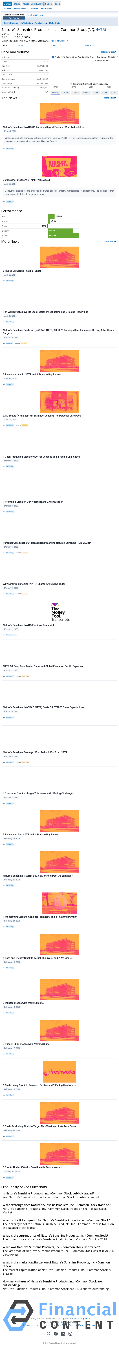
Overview (7, 8)
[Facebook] (56, 1333)
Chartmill (9, 343)
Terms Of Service (87, 1325)
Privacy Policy (68, 1325)
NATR (100, 29)
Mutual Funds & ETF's (33, 3)
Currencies (33, 8)
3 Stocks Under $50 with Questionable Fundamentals (32, 1167)
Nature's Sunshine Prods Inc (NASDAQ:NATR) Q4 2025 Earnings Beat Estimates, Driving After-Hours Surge (58, 332)
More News (109, 97)
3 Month (86, 92)
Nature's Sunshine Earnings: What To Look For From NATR (35, 752)
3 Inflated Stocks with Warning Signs (23, 1002)
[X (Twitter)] (48, 1333)
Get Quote (14, 18)
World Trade (25, 676)
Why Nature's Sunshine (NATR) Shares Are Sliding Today (34, 583)
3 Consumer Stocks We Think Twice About (26, 179)
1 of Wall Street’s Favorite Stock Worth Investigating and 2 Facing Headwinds (45, 311)
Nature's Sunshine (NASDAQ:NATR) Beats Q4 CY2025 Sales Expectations (43, 707)
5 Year (113, 92)
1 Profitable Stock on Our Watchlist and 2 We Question (33, 501)
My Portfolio (54, 23)
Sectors (48, 3)
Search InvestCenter (34, 15)
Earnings (23, 343)
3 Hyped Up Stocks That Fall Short (22, 270)
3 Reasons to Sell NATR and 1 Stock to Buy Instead (31, 834)
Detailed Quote (108, 51)
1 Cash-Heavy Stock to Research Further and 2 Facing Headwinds (39, 1085)
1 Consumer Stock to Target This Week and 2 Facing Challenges (38, 793)
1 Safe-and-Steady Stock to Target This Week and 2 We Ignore (37, 958)
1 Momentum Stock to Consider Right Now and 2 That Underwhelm (40, 916)
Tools (57, 3)
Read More (109, 241)
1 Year (96, 92)
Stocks (17, 3)
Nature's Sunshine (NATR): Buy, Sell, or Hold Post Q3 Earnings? (38, 875)
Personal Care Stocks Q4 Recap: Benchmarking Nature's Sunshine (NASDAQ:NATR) (49, 542)
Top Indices (40, 23)
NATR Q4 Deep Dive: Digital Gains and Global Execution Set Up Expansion (43, 666)
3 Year (105, 92)
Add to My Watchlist (59, 41)
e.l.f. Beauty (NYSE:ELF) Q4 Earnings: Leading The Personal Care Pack (42, 415)
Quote (20, 45)
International (46, 8)
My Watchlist (25, 23)
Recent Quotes (10, 23)
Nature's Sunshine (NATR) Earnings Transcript (29, 625)
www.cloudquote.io (81, 1318)
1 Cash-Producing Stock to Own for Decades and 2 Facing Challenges (41, 456)
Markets (7, 3)
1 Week (66, 92)
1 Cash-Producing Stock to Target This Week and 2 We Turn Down (39, 1126)
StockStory (9, 148)
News (54, 45)
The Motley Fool (11, 635)
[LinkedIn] (63, 1333)
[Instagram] (70, 1333)
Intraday (55, 92)
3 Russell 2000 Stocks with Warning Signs (26, 1044)
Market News (20, 8)
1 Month (75, 92)
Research (89, 45)
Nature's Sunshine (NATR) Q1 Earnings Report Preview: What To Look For (43, 127)
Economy (25, 425)
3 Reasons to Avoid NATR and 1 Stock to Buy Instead (32, 374)
